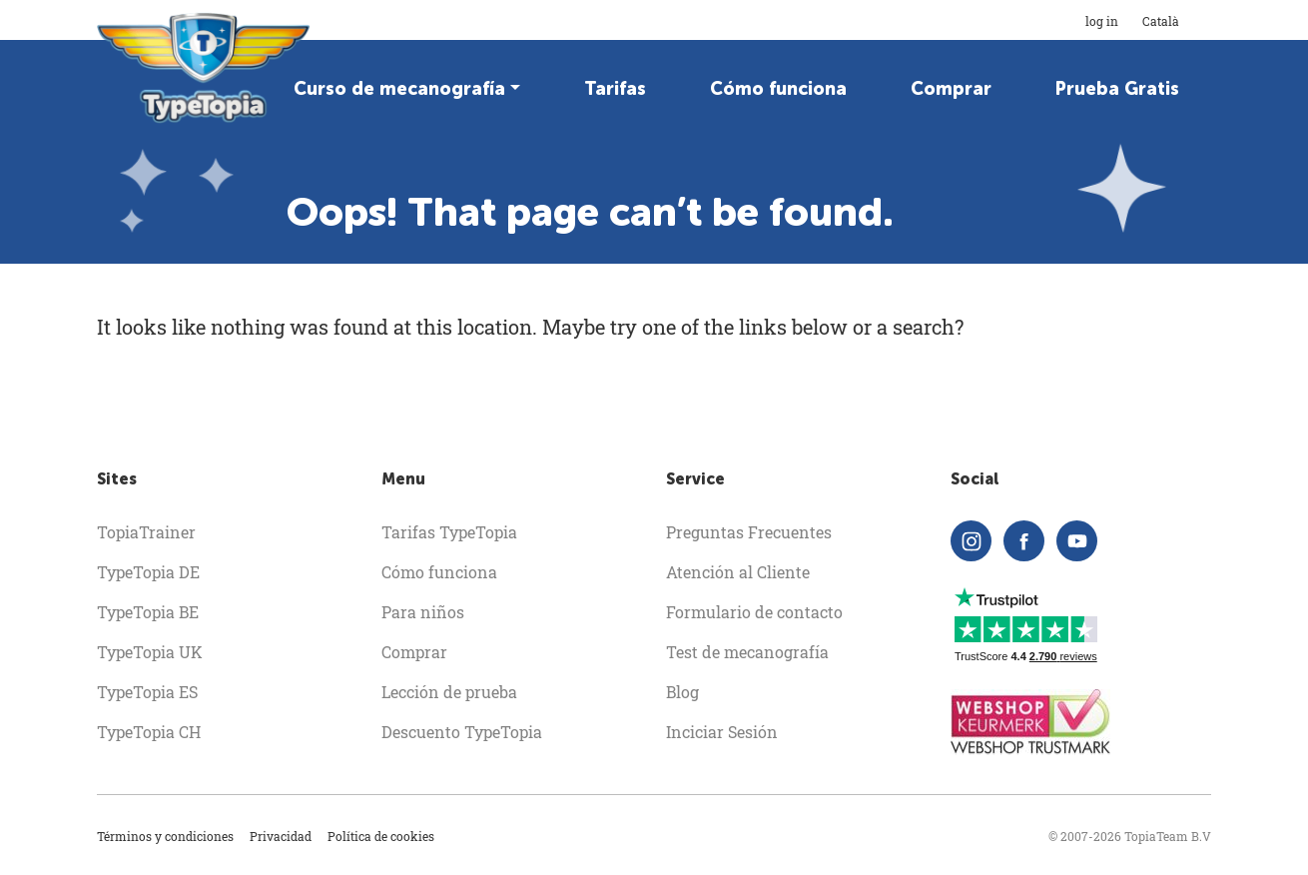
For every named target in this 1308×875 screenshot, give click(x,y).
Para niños (422, 611)
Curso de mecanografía (399, 89)
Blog (682, 691)
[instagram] (971, 540)
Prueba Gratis (1117, 89)
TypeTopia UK (150, 651)
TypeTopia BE (148, 611)
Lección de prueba (449, 691)
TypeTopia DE (148, 571)
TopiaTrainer (146, 531)
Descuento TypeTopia (461, 731)
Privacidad (281, 836)
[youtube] (1076, 540)
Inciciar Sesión (722, 731)
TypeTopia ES (147, 691)
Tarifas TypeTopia (449, 531)
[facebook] (1023, 540)
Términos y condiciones (165, 836)
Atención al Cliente (738, 571)
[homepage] (205, 68)
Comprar (951, 89)
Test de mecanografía (747, 651)
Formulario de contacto (754, 611)
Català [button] (1176, 21)
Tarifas (615, 89)
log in (1101, 21)
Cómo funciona (778, 89)
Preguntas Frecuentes (749, 531)
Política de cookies (380, 836)
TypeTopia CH (149, 731)
